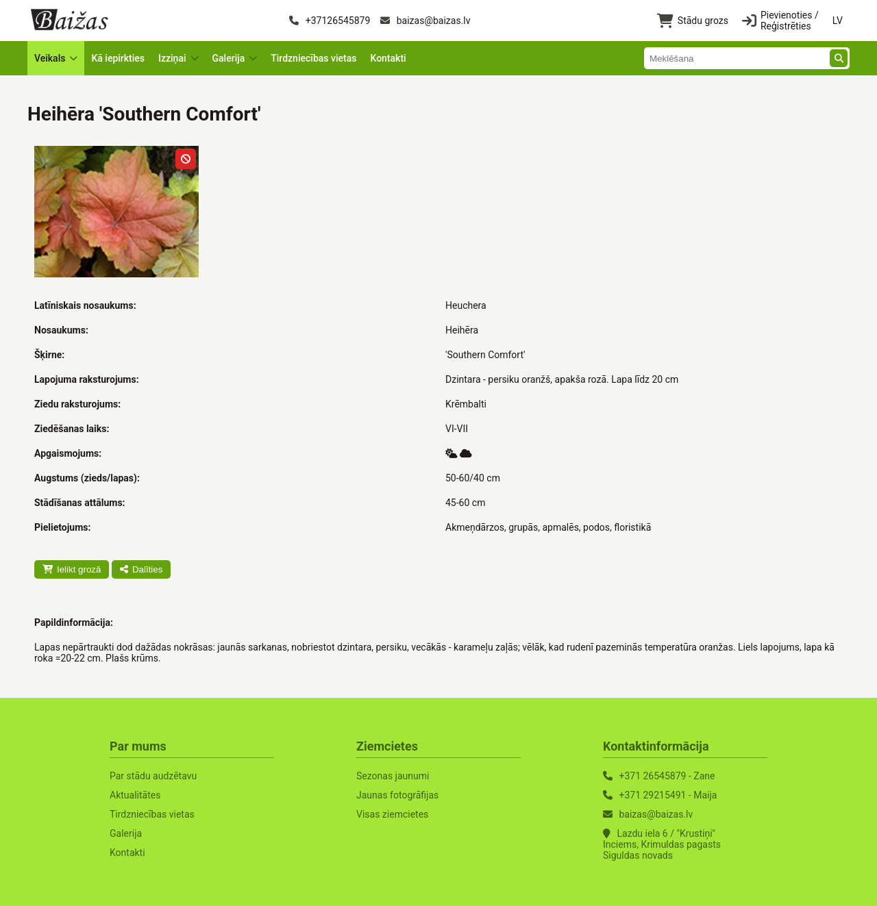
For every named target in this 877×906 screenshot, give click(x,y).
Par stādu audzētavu (153, 775)
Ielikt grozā (71, 569)
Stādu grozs (692, 21)
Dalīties (141, 569)
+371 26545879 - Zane (667, 775)
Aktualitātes (135, 795)
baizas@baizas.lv (425, 20)
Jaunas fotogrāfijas (397, 795)
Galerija (126, 833)
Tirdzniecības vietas (313, 58)
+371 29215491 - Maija (668, 795)
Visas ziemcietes (392, 814)
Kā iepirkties (118, 58)
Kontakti (388, 58)
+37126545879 (329, 20)
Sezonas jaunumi (392, 775)
